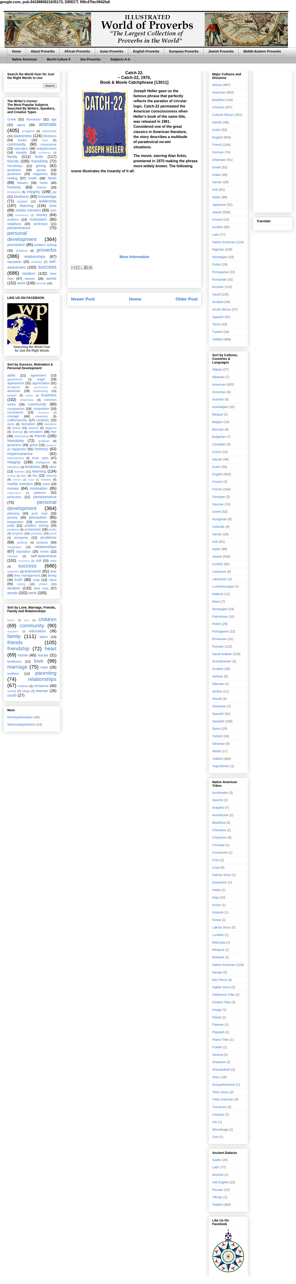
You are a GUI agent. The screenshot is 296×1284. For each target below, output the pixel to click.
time (53, 571)
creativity (42, 420)
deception (28, 424)
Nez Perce (219, 980)
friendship (39, 161)
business (48, 395)
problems (22, 250)
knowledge (47, 196)
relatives (23, 686)
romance (41, 686)
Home (16, 51)
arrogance (28, 131)
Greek (11, 119)
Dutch (216, 130)
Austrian (218, 399)
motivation (38, 219)
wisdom (29, 273)
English (217, 137)
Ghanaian (219, 160)
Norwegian (219, 257)
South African (221, 309)
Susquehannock (223, 1084)
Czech (216, 452)
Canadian (219, 444)
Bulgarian (219, 437)
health (32, 178)
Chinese (218, 107)
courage (13, 416)
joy (54, 192)
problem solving (45, 245)
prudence (48, 537)
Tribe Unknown (223, 1099)
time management (27, 575)
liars (23, 475)
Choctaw (218, 845)
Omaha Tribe (221, 1002)
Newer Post (83, 299)
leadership (47, 201)
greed (34, 445)
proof (53, 533)
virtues (43, 584)
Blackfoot (218, 822)
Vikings (217, 1197)
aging (21, 125)
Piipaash (218, 1032)
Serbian (217, 676)
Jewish (217, 212)
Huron (216, 905)
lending (11, 475)
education (21, 148)
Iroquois (218, 912)
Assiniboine (220, 815)
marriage (17, 667)
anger (41, 379)
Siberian (218, 684)
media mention (28, 210)
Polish (216, 264)
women (30, 278)
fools (39, 156)
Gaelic (216, 1160)
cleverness (27, 400)
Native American (24, 59)
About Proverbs (43, 51)
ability (11, 375)
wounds (41, 283)
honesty (14, 187)
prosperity (21, 537)
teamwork (33, 571)
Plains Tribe (220, 1039)
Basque (217, 414)
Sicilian (217, 691)
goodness (14, 170)
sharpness (24, 561)
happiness (40, 174)
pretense (41, 522)
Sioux (216, 1077)
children (47, 619)
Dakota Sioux (221, 875)
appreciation (41, 383)
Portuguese (220, 272)
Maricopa (218, 942)
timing (52, 575)
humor (41, 187)
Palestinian (220, 616)
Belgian (217, 422)
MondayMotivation (20, 717)
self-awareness (43, 556)
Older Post (187, 299)
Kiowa (216, 920)
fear (53, 432)
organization (14, 493)
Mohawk (218, 957)
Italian (216, 197)
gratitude (43, 441)
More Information (134, 257)
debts (10, 424)
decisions (51, 424)
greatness (14, 174)
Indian (216, 175)
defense (33, 428)
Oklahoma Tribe (223, 994)
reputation (14, 262)
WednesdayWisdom (21, 724)
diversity (17, 432)
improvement (15, 458)
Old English (220, 1182)
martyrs (17, 479)
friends (13, 161)
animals (47, 124)
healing (12, 178)
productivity (33, 529)
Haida (216, 890)
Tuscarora (219, 1107)
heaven (22, 183)
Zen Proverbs (90, 59)
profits (52, 529)
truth (19, 580)
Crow (216, 867)
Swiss (216, 728)
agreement (38, 375)
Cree (215, 860)
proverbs (46, 250)
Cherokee (219, 830)
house (43, 655)
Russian (218, 287)
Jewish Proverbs (221, 51)
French (217, 144)
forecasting (21, 436)
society (11, 691)
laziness (19, 471)
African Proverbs (77, 51)
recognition (14, 547)
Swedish (218, 721)
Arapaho (218, 807)
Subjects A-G (120, 59)
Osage (217, 1010)
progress (17, 533)
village (26, 691)
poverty (12, 517)
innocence (13, 192)
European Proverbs (184, 51)
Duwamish (219, 882)
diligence (50, 428)
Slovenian (219, 706)
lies (35, 475)
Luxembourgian (223, 586)
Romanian (33, 119)
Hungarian (219, 519)
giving (41, 166)
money (41, 215)
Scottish (218, 302)
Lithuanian (219, 579)
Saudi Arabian (222, 654)
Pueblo (217, 1047)
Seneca (217, 1054)
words (51, 278)
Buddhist (218, 100)
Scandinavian (221, 661)
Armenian (219, 392)
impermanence (20, 454)
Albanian (218, 377)
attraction (13, 391)
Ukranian (218, 743)
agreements (15, 379)
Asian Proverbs (111, 51)
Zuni (215, 1137)
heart (52, 178)
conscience (48, 144)
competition (41, 409)
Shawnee (218, 1062)
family (12, 156)
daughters (13, 631)
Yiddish (217, 339)
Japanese (219, 205)
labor (52, 467)
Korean (217, 219)
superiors (13, 571)
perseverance (19, 228)
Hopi (215, 897)
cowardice (41, 416)
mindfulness (22, 215)
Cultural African (223, 115)
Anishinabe (220, 793)
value (52, 580)
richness (12, 556)
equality (21, 152)
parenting (45, 673)
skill (38, 560)
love (52, 206)
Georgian (218, 497)
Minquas (218, 950)
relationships (34, 256)
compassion (15, 409)
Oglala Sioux (221, 987)
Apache (217, 800)
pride (10, 525)
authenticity (49, 131)
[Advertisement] (273, 140)
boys (26, 620)
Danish (217, 122)
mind (46, 484)
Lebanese (219, 571)
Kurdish (217, 227)
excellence (44, 152)
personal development (21, 236)
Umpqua (218, 1114)
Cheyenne (219, 837)
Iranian (217, 182)
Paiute (216, 1017)
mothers (13, 219)
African (217, 85)
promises (36, 533)
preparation (15, 522)
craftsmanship (17, 420)
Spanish (218, 317)
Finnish (217, 482)
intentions (13, 467)
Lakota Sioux (221, 927)
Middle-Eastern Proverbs (262, 51)
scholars (36, 262)
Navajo (217, 972)
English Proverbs (146, 51)
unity (36, 580)
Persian (217, 1190)
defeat (16, 428)
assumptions (41, 387)
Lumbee (218, 935)
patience (40, 492)
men (53, 210)
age (53, 119)
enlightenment (46, 148)
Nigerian (218, 249)
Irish (215, 189)
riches (44, 551)
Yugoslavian (221, 766)
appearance (15, 383)
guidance (51, 445)
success (47, 267)
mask (31, 479)
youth (12, 695)
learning (26, 206)
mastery (46, 479)
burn (45, 140)
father (44, 637)
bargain (12, 395)
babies (11, 620)
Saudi (216, 294)
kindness (21, 196)
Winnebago (220, 1129)
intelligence (43, 462)
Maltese (217, 594)
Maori (216, 601)
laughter (22, 201)
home (44, 183)
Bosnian (218, 429)
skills (53, 560)
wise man (41, 588)
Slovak (217, 699)
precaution (16, 245)
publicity (22, 542)
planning (13, 513)
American (219, 92)
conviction (43, 412)
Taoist (216, 324)
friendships (15, 166)
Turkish (217, 332)
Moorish (218, 1175)
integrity (33, 192)
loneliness (14, 661)
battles (29, 395)
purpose (42, 542)
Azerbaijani (220, 407)
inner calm (40, 458)
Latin (215, 234)
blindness (49, 136)
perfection (40, 224)
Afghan (217, 369)
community (16, 144)
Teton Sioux (220, 1092)
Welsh (216, 751)
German (218, 152)
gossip (41, 170)
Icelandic (218, 526)
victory (21, 584)
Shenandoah (221, 1069)
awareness (22, 136)
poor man (40, 513)
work (21, 283)
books (22, 140)
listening (51, 475)
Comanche (220, 852)
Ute (214, 1122)
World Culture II (58, 59)
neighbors (14, 224)
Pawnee (218, 1024)
